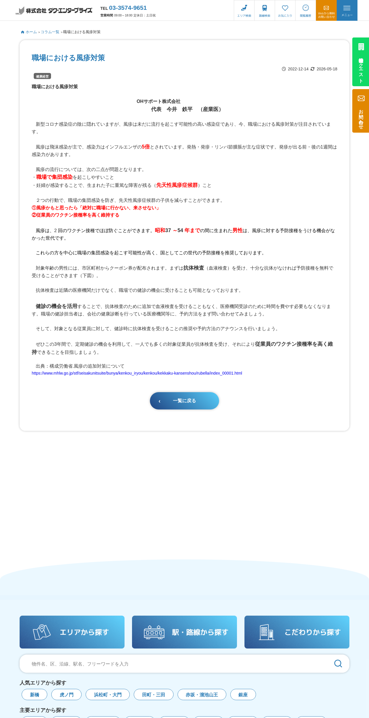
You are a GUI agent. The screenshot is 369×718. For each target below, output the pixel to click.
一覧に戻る (184, 400)
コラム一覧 (50, 32)
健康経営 (42, 76)
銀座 (243, 694)
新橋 (34, 694)
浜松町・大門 (108, 694)
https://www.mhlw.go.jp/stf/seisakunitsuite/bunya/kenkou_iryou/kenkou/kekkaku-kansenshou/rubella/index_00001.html (137, 373)
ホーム (29, 32)
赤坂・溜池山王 (202, 694)
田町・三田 (153, 694)
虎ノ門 (67, 694)
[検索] (338, 664)
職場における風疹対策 (82, 32)
